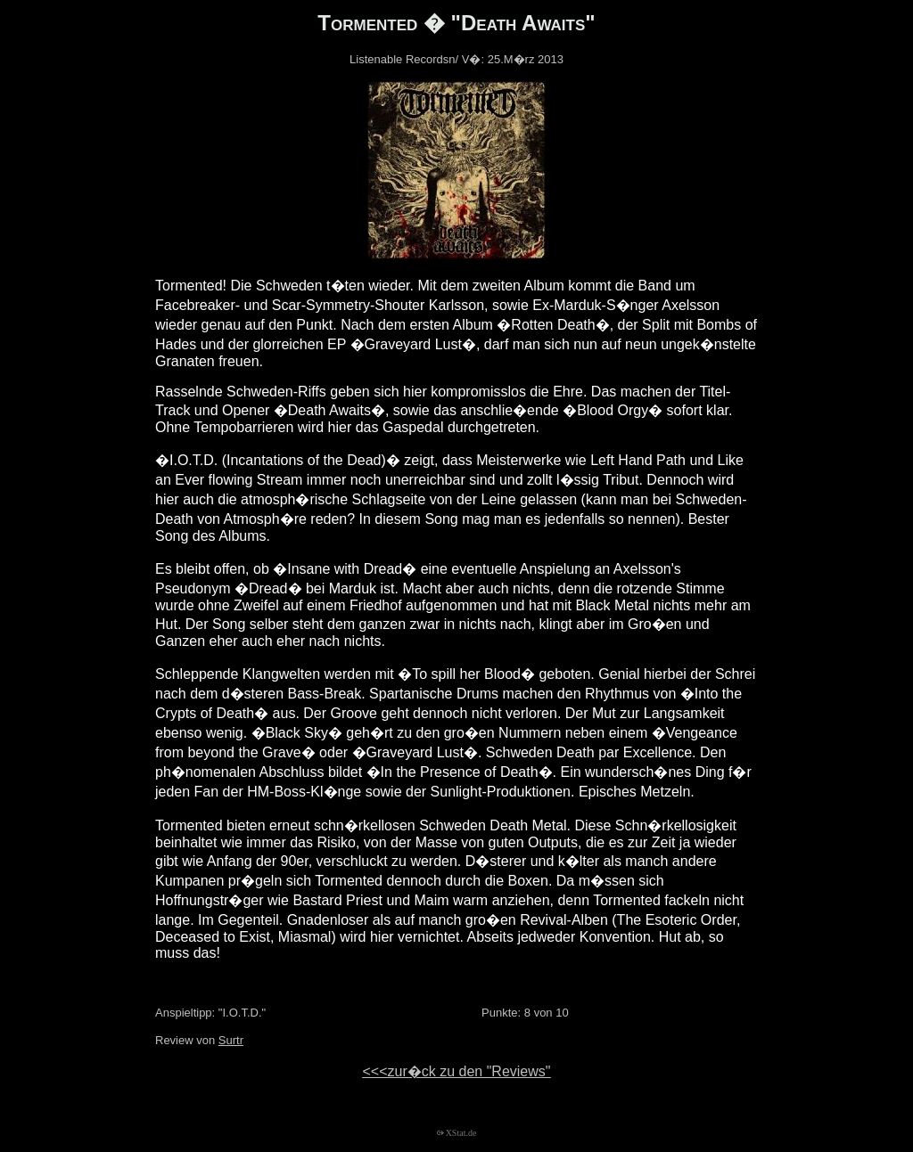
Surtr (230, 1040)
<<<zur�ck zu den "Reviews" (456, 1071)
